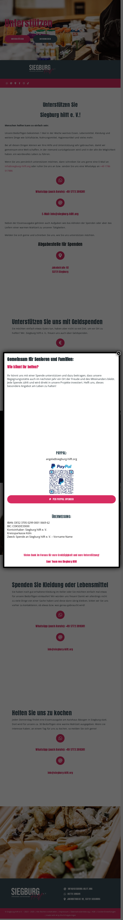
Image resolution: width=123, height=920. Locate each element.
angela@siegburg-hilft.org (61, 459)
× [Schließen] (119, 353)
